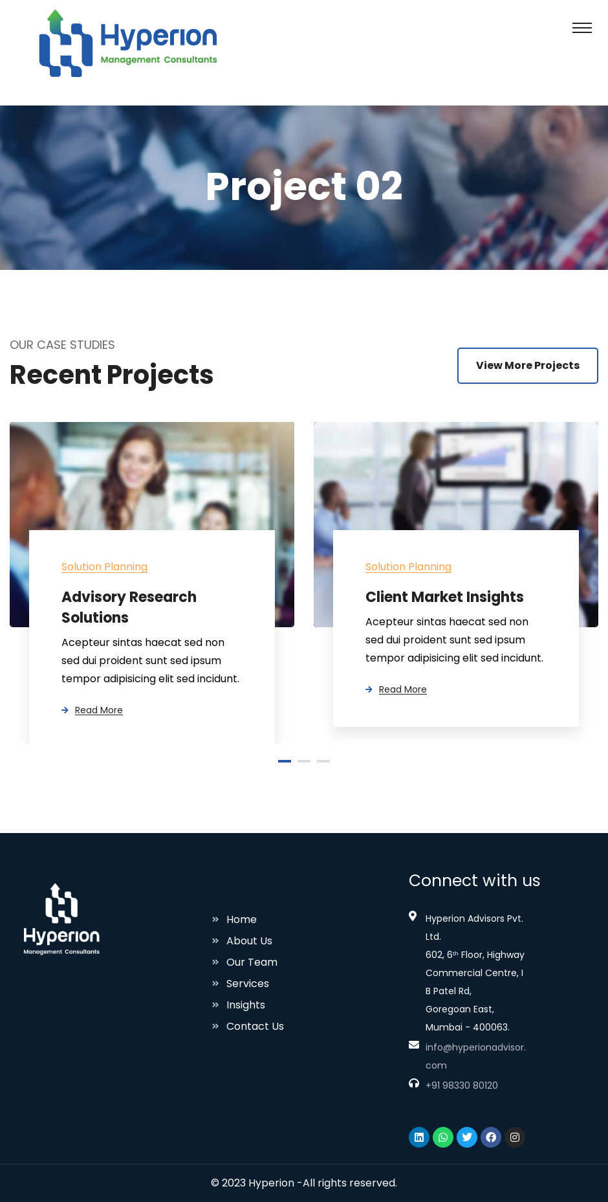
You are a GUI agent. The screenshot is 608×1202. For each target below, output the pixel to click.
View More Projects (528, 365)
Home (241, 919)
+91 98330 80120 (462, 1085)
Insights (245, 1004)
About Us (249, 940)
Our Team (251, 962)
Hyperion (271, 1182)
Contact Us (255, 1026)
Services (247, 983)
